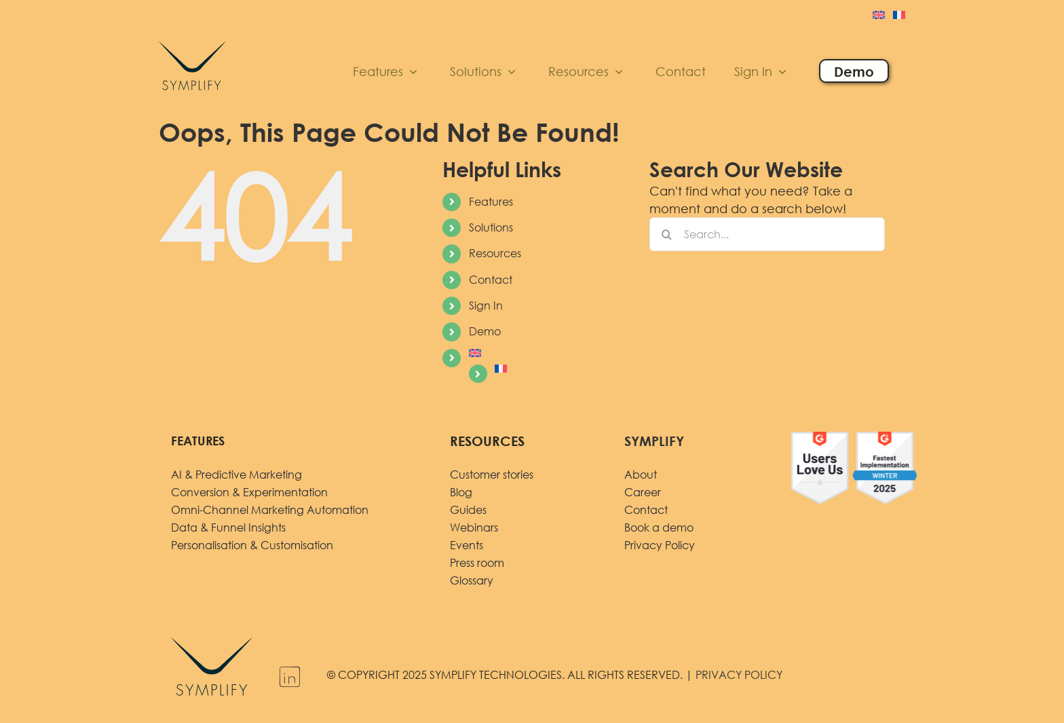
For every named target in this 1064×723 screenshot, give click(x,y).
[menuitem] (879, 16)
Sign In (486, 305)
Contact (490, 279)
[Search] (666, 234)
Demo (485, 331)
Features (491, 201)
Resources (495, 253)
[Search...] (767, 234)
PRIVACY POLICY (739, 675)
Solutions (491, 227)
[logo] (192, 38)
